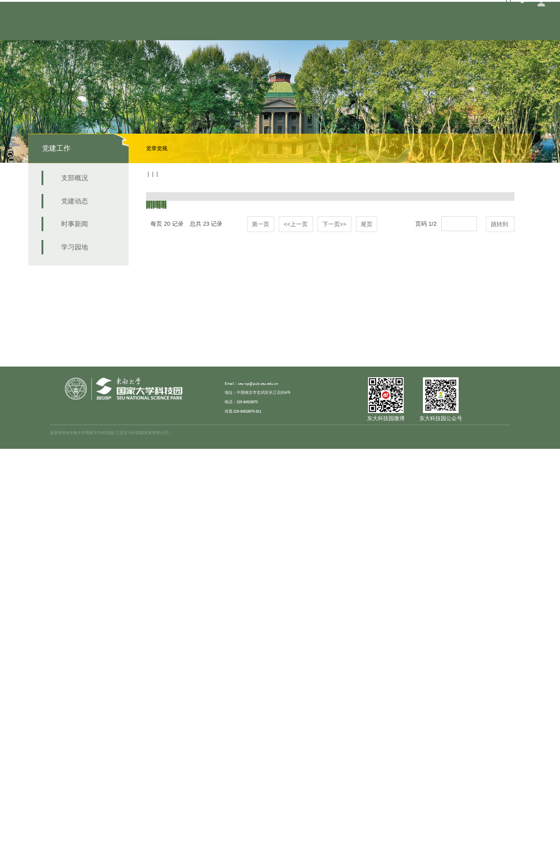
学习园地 (194, 174)
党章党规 (218, 174)
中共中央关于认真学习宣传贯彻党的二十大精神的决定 (210, 206)
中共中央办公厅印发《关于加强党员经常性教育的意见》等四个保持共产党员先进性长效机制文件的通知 (269, 479)
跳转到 (500, 711)
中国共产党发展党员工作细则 (181, 553)
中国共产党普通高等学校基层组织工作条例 (197, 306)
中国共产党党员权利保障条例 (181, 504)
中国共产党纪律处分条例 (175, 653)
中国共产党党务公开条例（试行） (186, 454)
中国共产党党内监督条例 (175, 429)
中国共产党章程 (165, 231)
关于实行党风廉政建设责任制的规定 (189, 628)
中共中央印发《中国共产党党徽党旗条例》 (197, 281)
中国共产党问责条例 (170, 355)
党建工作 (170, 174)
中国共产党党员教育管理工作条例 (186, 330)
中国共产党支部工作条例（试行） (186, 405)
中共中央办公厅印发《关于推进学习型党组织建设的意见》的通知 (223, 529)
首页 (151, 174)
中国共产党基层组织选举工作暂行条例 (191, 578)
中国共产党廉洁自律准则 (175, 677)
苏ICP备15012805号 (494, 832)
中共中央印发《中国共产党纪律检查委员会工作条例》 (210, 256)
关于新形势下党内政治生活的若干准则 (191, 603)
